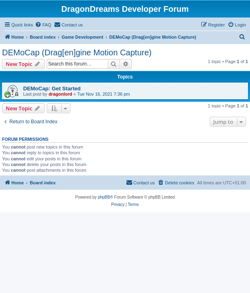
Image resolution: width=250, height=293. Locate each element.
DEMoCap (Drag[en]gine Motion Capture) (77, 52)
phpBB (104, 197)
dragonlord (60, 94)
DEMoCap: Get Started (51, 88)
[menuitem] (43, 25)
